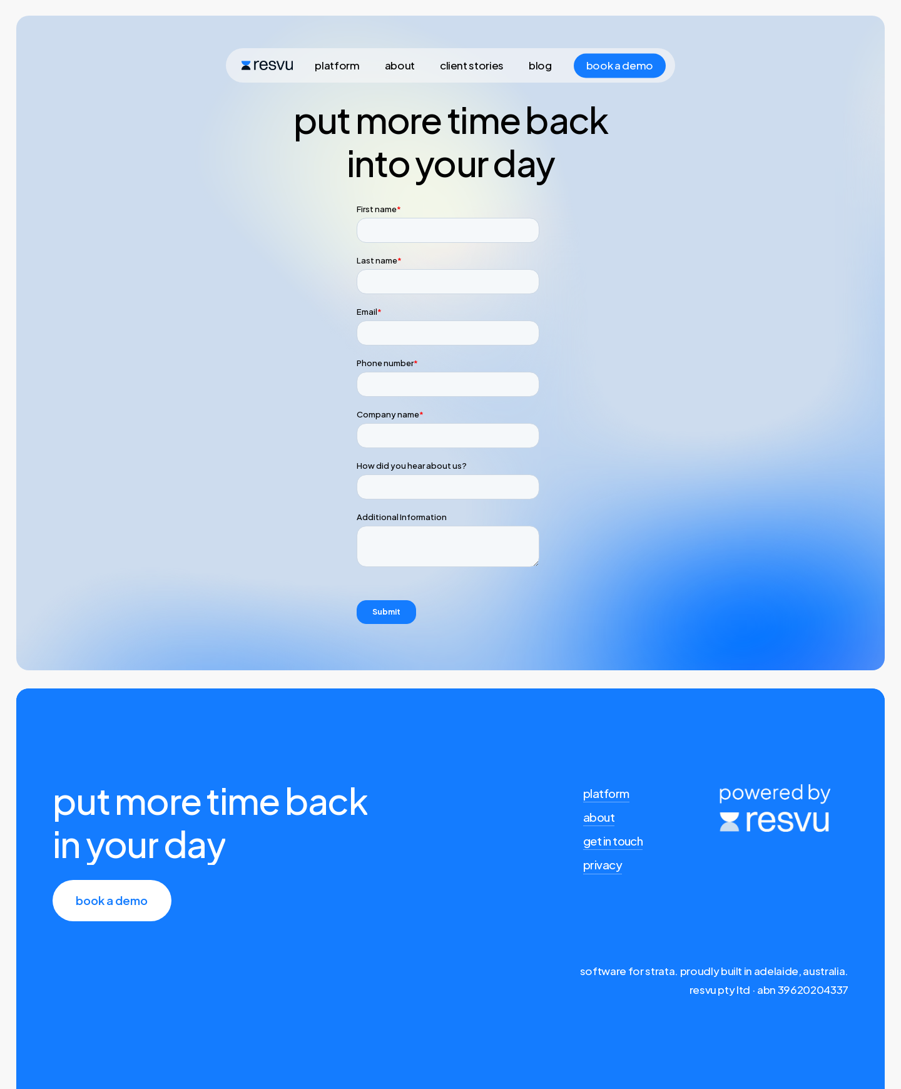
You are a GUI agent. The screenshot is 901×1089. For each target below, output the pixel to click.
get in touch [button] (613, 841)
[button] (112, 900)
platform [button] (606, 793)
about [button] (598, 817)
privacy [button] (602, 864)
